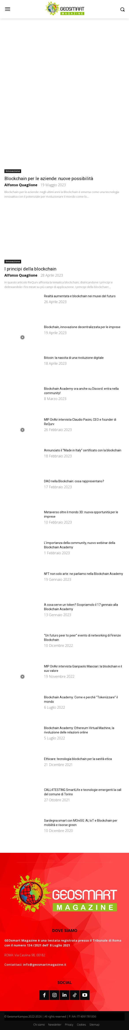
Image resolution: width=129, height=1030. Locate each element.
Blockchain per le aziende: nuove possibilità (48, 178)
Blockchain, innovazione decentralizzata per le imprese (82, 327)
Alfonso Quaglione (20, 184)
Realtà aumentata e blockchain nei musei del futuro (80, 296)
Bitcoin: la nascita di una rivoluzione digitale (74, 357)
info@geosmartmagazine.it (44, 964)
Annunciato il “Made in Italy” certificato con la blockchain (82, 450)
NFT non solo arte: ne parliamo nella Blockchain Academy (83, 574)
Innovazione (13, 171)
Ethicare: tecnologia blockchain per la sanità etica (78, 759)
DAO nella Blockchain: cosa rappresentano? (74, 481)
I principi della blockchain (30, 269)
